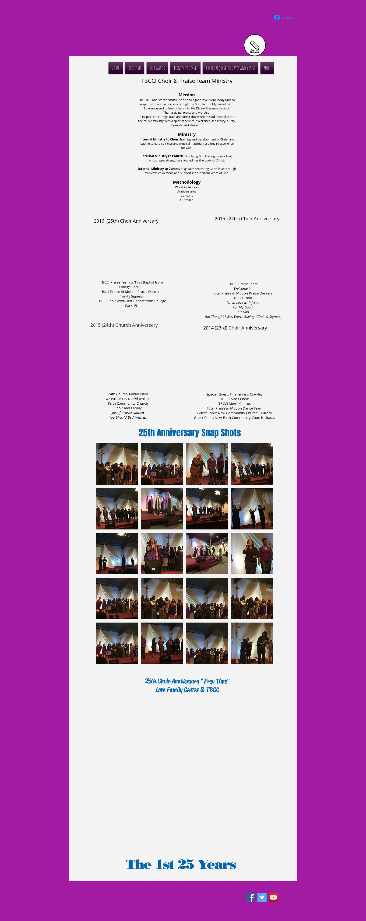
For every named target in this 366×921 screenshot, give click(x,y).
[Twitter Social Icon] (262, 897)
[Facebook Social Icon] (250, 897)
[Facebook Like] (257, 887)
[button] (117, 464)
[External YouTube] (132, 251)
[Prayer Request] (254, 45)
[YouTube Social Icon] (273, 897)
